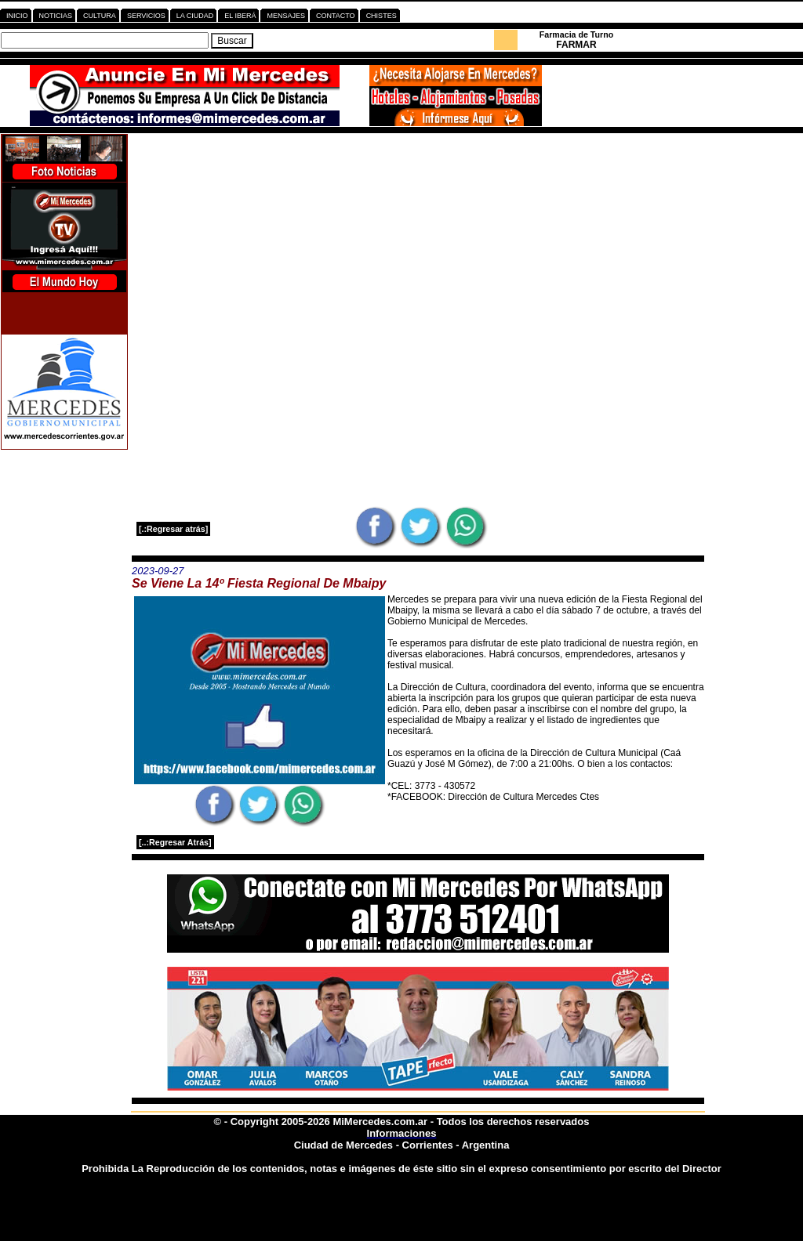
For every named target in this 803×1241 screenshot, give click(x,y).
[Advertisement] (418, 243)
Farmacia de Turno (577, 34)
